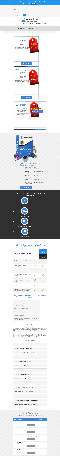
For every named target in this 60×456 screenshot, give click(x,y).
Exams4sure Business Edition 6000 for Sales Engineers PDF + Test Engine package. (44, 221)
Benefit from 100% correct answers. (11, 224)
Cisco (8, 33)
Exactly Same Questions (37, 159)
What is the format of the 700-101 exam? (11, 279)
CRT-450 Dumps (44, 445)
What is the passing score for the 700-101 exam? (12, 296)
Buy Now (52, 339)
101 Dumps (16, 445)
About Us (8, 452)
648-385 (5, 342)
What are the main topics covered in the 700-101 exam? (13, 300)
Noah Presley (31, 432)
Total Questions (51, 158)
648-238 (5, 338)
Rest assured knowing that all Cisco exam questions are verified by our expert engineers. (44, 230)
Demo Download (35, 139)
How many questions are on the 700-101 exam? (12, 283)
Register (4, 9)
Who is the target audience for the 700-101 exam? (12, 261)
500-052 (5, 362)
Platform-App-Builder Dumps (7, 448)
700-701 (5, 354)
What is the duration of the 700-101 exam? (11, 287)
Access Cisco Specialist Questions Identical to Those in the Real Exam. (18, 98)
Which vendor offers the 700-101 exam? (10, 270)
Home (35, 23)
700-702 (5, 358)
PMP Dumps (7, 445)
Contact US (28, 452)
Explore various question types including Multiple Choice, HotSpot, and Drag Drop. (17, 230)
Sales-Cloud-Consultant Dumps (25, 446)
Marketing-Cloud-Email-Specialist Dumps (53, 446)
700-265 (5, 366)
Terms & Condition (21, 452)
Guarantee (14, 452)
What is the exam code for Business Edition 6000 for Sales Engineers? (15, 266)
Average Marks (23, 158)
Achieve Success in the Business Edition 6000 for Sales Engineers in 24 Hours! (17, 94)
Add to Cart (17, 71)
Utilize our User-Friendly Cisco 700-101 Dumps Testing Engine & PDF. (18, 104)
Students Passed (9, 158)
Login (5, 6)
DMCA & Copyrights (36, 452)
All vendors (41, 23)
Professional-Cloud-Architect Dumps (34, 446)
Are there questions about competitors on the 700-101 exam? (14, 317)
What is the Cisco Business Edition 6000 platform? (12, 309)
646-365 (5, 346)
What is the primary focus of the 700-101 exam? (12, 274)
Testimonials (50, 23)
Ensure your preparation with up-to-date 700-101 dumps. (43, 224)
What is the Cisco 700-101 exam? (9, 257)
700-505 (5, 350)
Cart (56, 23)
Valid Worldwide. (10, 106)
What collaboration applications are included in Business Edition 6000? (15, 313)
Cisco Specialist (12, 33)
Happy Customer (31, 434)
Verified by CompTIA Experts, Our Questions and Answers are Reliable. (18, 101)
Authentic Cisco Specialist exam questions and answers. (15, 220)
